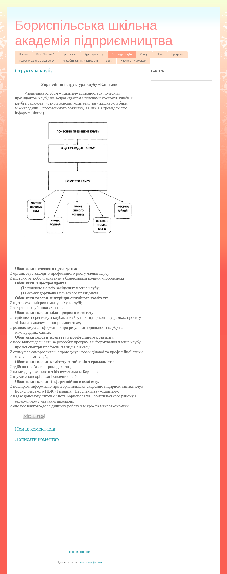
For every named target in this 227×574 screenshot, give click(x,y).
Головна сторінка (79, 551)
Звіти (109, 60)
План (160, 54)
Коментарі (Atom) (90, 562)
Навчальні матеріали (133, 60)
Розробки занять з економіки (36, 60)
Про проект (69, 54)
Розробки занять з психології (80, 60)
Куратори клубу (94, 54)
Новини (23, 54)
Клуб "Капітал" (45, 54)
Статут (144, 54)
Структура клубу (122, 54)
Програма (177, 54)
